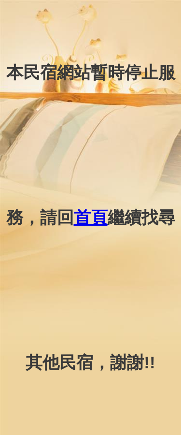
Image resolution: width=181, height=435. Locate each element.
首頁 (91, 217)
